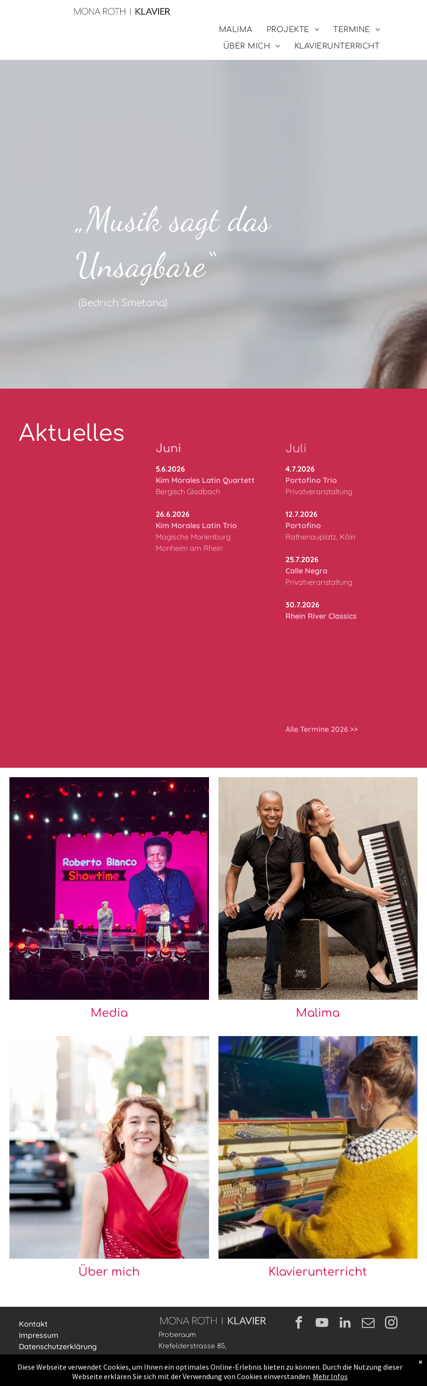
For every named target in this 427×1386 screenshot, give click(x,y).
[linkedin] (345, 1324)
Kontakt (33, 1323)
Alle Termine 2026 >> (321, 729)
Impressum (39, 1335)
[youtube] (322, 1324)
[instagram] (391, 1324)
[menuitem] (236, 30)
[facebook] (299, 1324)
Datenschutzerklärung (58, 1346)
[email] (368, 1324)
